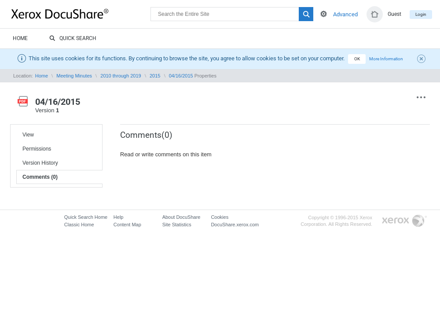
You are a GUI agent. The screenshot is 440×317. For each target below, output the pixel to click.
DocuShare (80, 14)
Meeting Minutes (74, 75)
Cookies (219, 217)
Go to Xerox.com (404, 221)
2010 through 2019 (120, 75)
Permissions (36, 149)
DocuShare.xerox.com (235, 224)
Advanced (345, 14)
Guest (394, 14)
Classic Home (79, 224)
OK (357, 58)
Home (20, 38)
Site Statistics (176, 224)
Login (420, 14)
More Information (386, 58)
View (28, 135)
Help (119, 217)
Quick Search (72, 38)
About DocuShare (181, 217)
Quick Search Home (85, 217)
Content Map (127, 224)
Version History (40, 163)
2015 (155, 75)
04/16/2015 (181, 75)
